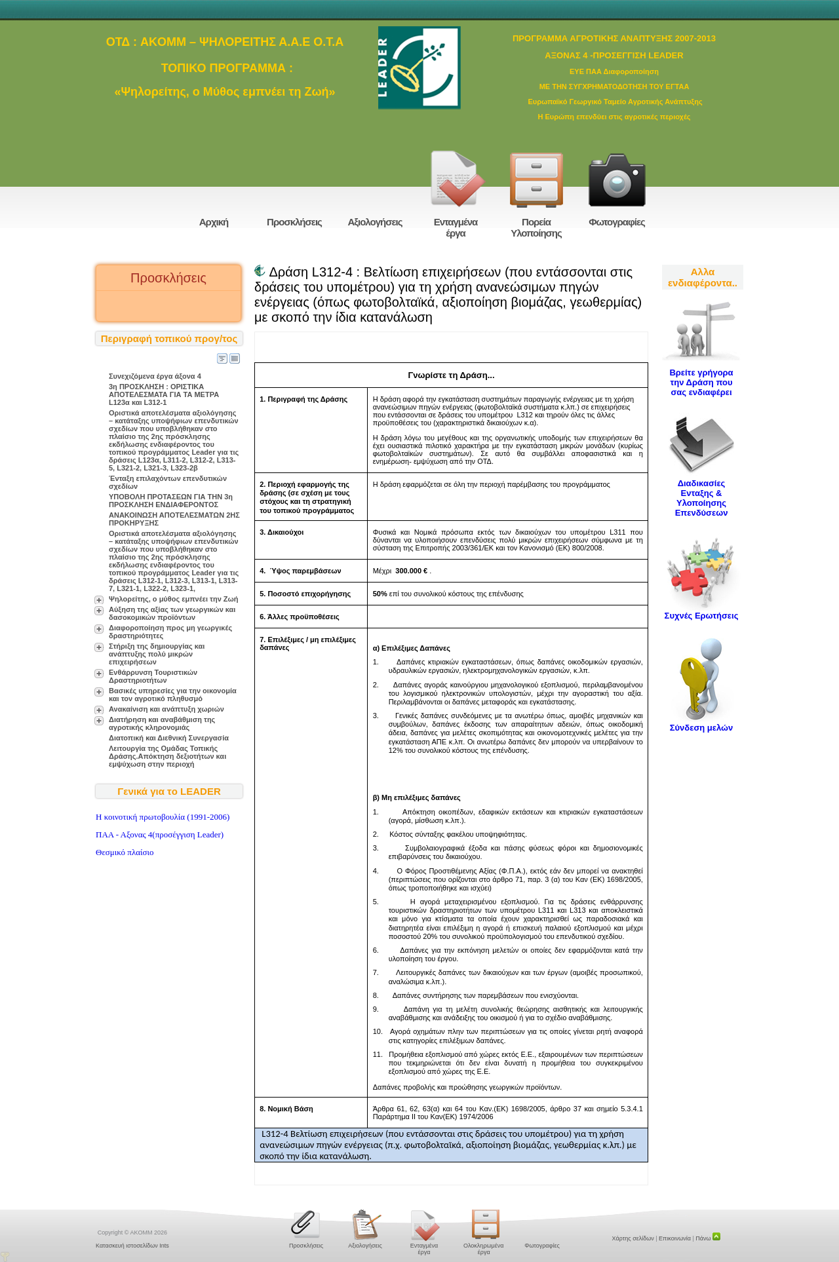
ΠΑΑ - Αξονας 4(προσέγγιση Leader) (160, 834)
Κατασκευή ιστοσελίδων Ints (132, 1245)
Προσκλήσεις (294, 221)
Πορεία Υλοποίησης (536, 227)
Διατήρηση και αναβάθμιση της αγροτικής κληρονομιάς (162, 723)
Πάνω (707, 1238)
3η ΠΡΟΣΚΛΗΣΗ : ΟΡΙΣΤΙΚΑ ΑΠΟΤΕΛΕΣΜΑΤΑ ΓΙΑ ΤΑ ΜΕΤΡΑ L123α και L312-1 (164, 394)
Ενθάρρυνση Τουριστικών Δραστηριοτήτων (153, 676)
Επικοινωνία (675, 1238)
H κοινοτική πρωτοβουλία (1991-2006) (162, 817)
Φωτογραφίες (617, 221)
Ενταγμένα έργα (456, 227)
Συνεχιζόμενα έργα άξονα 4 (155, 376)
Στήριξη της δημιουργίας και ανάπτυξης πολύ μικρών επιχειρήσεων (157, 654)
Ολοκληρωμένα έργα (483, 1248)
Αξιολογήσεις (374, 221)
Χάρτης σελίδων (633, 1238)
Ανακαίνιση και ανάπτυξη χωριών (166, 709)
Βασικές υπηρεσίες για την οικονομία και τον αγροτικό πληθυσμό (173, 694)
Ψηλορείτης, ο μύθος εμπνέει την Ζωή (174, 599)
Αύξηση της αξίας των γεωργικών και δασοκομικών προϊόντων (172, 613)
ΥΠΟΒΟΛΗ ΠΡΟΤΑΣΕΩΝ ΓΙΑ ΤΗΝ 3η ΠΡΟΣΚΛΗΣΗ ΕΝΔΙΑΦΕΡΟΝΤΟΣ (171, 500)
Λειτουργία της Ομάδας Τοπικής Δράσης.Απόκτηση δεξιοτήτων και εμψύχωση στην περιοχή (167, 756)
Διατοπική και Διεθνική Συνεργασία (169, 738)
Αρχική (213, 221)
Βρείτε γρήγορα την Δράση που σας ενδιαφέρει (701, 382)
